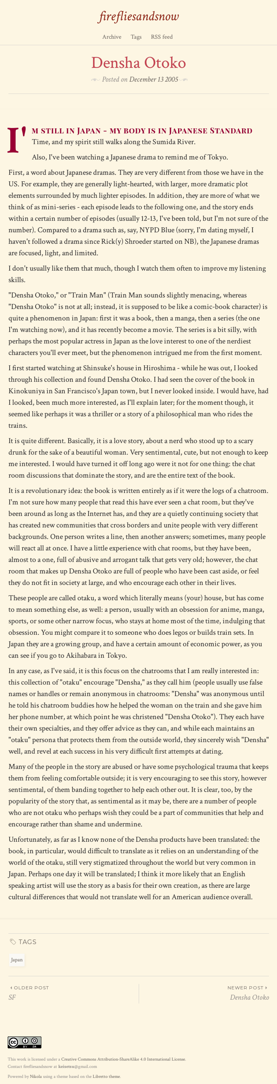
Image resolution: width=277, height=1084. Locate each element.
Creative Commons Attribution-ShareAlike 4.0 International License (123, 1059)
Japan (17, 959)
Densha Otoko (204, 993)
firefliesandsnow (138, 16)
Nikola (36, 1076)
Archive (111, 37)
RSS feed (162, 37)
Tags (136, 37)
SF (73, 993)
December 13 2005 (153, 79)
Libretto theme (106, 1076)
